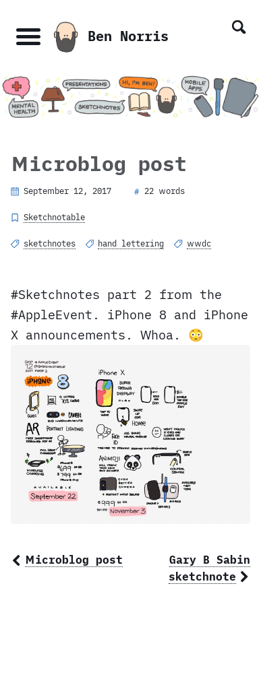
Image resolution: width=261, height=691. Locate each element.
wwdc (199, 243)
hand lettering (131, 243)
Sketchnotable (54, 216)
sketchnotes (50, 243)
